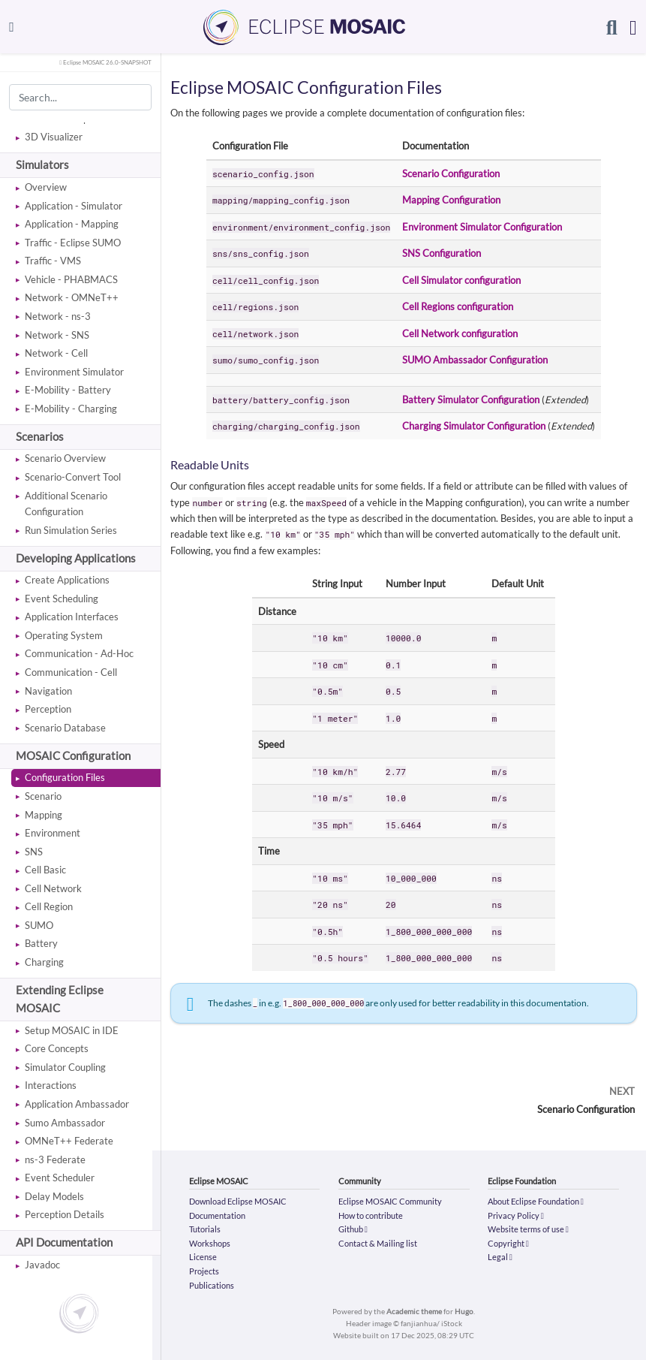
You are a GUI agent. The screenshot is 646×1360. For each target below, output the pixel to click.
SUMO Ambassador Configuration (475, 360)
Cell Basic (45, 870)
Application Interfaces (72, 617)
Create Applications (67, 580)
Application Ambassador (77, 1104)
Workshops (209, 1243)
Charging (44, 962)
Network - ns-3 (58, 316)
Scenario (43, 796)
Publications (211, 1285)
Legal (500, 1257)
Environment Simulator (74, 372)
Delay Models (54, 1196)
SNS (34, 852)
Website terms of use (528, 1229)
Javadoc (42, 1265)
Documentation (217, 1215)
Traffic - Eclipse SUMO (73, 243)
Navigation (48, 691)
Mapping (43, 815)
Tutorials (205, 1229)
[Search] (611, 27)
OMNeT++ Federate (69, 1141)
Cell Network (53, 888)
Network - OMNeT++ (72, 297)
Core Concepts (57, 1048)
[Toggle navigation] (11, 27)
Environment (52, 833)
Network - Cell (56, 353)
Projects (204, 1271)
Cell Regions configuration (457, 306)
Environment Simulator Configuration (482, 227)
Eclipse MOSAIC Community (390, 1201)
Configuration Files (65, 777)
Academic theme (414, 1311)
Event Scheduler (60, 1178)
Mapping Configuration (451, 200)
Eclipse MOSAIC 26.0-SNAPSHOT (105, 62)
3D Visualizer (54, 137)
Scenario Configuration (451, 173)
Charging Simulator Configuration (473, 426)
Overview (46, 187)
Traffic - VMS (53, 261)
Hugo (464, 1311)
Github (353, 1229)
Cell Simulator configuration (461, 280)
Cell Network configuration (460, 333)
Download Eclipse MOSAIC (238, 1201)
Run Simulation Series (71, 530)
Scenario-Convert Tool (73, 477)
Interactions (51, 1085)
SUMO (39, 925)
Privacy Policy (516, 1215)
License (203, 1257)
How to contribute (370, 1215)
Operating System (64, 635)
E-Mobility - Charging (71, 409)
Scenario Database (65, 728)
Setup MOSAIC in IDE (72, 1030)
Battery (41, 943)
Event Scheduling (61, 599)
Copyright (508, 1243)
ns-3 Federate (55, 1159)
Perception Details (64, 1214)
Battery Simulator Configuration (470, 400)
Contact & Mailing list (377, 1243)
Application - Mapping (72, 224)
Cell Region (49, 906)
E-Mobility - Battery (68, 390)
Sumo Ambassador (65, 1123)
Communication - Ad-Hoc (79, 653)
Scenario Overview (65, 458)
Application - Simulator (73, 206)
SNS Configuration (441, 253)
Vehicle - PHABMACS (71, 279)
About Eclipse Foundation (536, 1201)
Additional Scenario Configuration (66, 503)
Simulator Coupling (65, 1067)
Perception (48, 709)
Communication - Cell (71, 672)
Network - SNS (57, 335)
